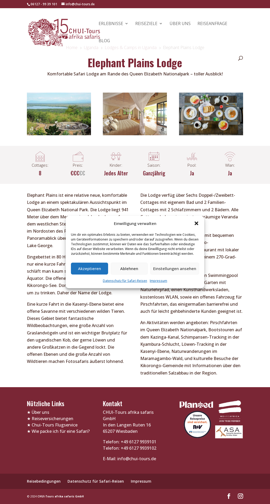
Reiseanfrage (212, 24)
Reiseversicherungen (52, 418)
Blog (104, 41)
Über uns (180, 24)
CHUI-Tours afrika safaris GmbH (60, 496)
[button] (196, 223)
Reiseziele (146, 24)
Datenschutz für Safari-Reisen (125, 281)
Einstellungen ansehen (174, 268)
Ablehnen (129, 268)
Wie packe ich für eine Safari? (61, 431)
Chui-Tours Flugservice (55, 425)
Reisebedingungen (44, 481)
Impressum (158, 281)
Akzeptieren (89, 268)
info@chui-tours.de (136, 459)
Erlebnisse (111, 24)
